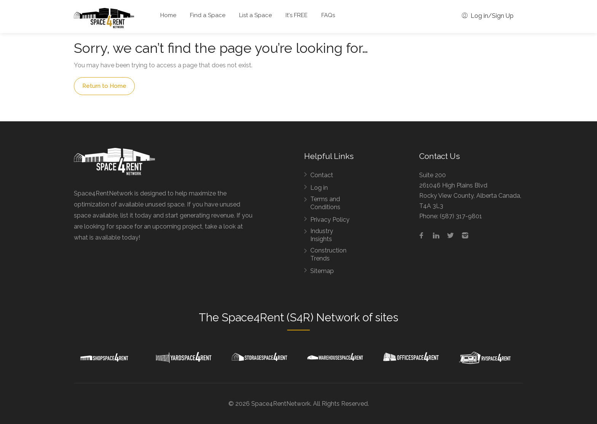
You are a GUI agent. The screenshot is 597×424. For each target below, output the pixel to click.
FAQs (328, 15)
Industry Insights (321, 235)
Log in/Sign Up (488, 15)
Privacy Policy (330, 219)
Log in (319, 187)
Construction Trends (328, 254)
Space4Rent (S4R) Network (291, 317)
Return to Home (104, 86)
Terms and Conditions (325, 203)
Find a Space (207, 15)
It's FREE (297, 15)
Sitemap (322, 271)
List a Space (255, 15)
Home (168, 15)
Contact (321, 175)
